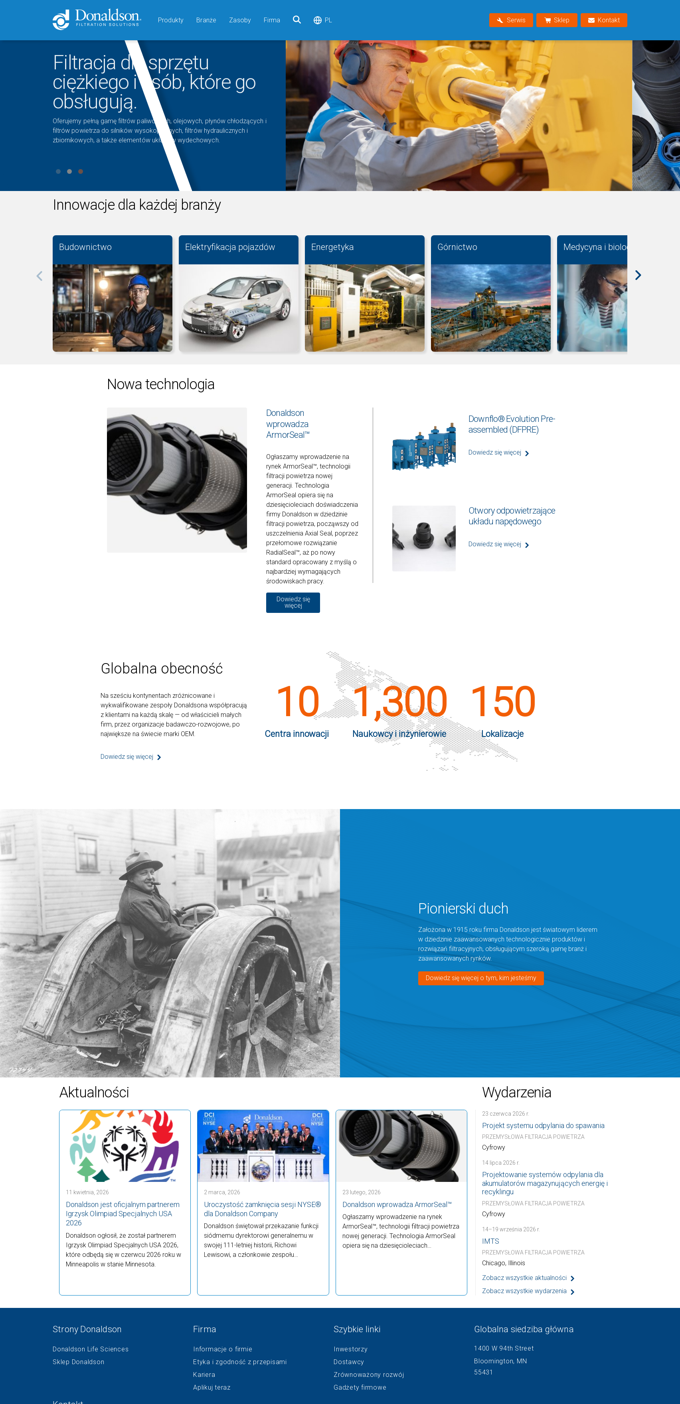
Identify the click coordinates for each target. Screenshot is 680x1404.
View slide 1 (58, 171)
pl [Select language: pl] (323, 20)
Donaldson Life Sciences (90, 1349)
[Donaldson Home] (102, 20)
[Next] (642, 280)
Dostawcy (349, 1362)
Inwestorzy (351, 1349)
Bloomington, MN (500, 1361)
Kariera (204, 1375)
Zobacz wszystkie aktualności (524, 1278)
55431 (484, 1372)
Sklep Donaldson (78, 1362)
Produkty (171, 20)
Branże (206, 20)
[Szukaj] (297, 20)
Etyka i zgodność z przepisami (240, 1362)
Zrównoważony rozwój (369, 1375)
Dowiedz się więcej (293, 602)
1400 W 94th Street (504, 1348)
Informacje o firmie (222, 1349)
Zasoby (240, 20)
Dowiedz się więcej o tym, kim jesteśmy (481, 978)
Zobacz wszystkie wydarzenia (524, 1291)
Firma (272, 20)
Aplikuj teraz (212, 1387)
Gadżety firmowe (360, 1387)
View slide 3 (80, 171)
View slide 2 (69, 171)
